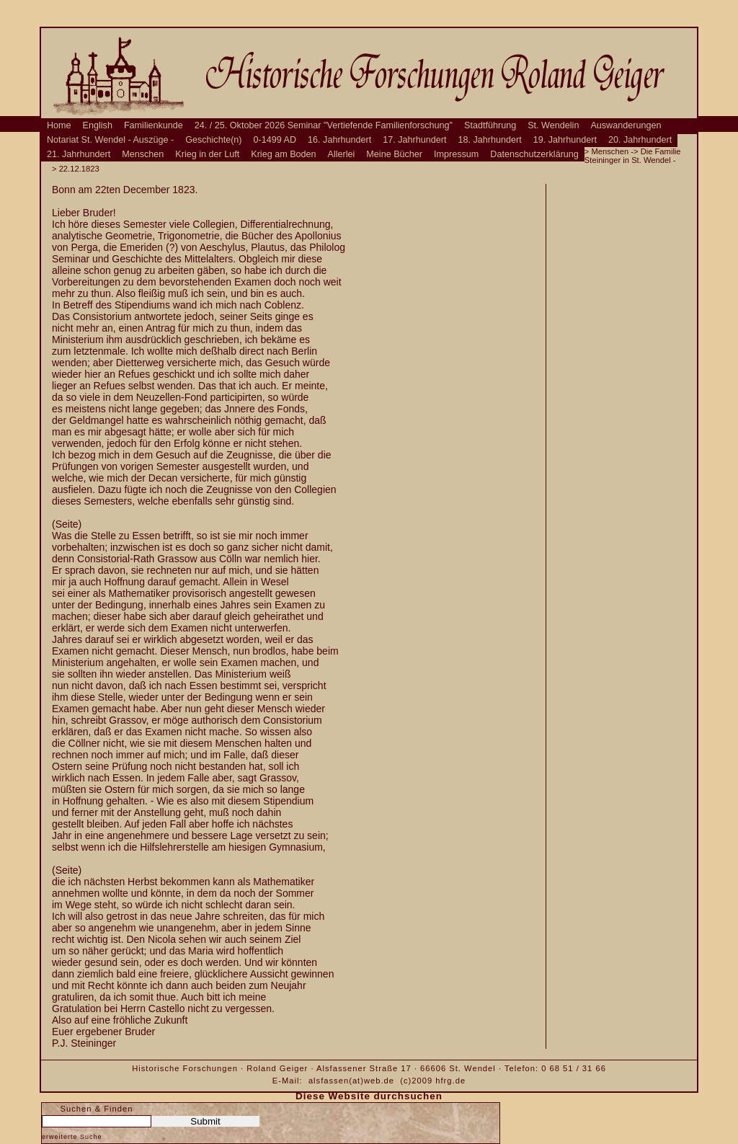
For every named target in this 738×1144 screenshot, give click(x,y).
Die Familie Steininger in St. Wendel (632, 155)
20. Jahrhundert (640, 140)
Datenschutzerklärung (534, 154)
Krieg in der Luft (207, 154)
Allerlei (341, 154)
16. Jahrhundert (339, 140)
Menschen (143, 154)
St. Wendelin (553, 125)
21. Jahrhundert (78, 154)
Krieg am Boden (283, 154)
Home (59, 125)
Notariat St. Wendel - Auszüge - (110, 140)
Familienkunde (153, 125)
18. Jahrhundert (490, 140)
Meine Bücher (394, 154)
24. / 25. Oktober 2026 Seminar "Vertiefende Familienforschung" (324, 125)
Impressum (456, 154)
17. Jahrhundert (414, 140)
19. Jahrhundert (565, 140)
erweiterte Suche (72, 1136)
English (97, 125)
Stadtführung (490, 125)
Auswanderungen (625, 125)
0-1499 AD (275, 140)
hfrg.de (450, 1080)
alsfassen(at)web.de (351, 1080)
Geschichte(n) (213, 140)
